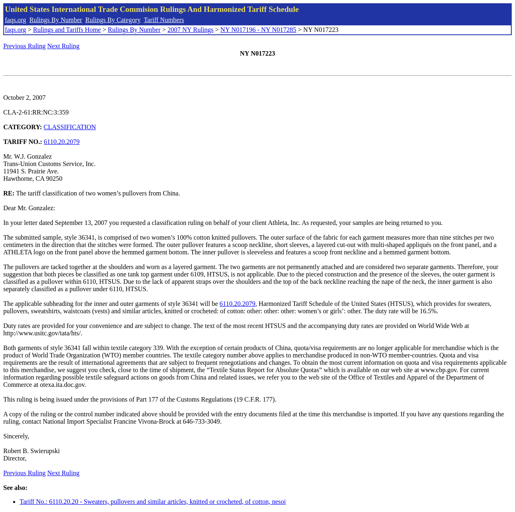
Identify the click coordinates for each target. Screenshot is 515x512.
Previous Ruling (24, 46)
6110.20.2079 (61, 141)
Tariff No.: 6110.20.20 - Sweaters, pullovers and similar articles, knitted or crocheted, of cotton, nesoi (153, 501)
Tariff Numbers (164, 19)
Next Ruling (63, 46)
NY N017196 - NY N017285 (258, 29)
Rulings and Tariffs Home (67, 29)
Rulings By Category (113, 19)
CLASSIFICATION (70, 127)
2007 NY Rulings (191, 29)
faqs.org (15, 19)
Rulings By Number (55, 19)
